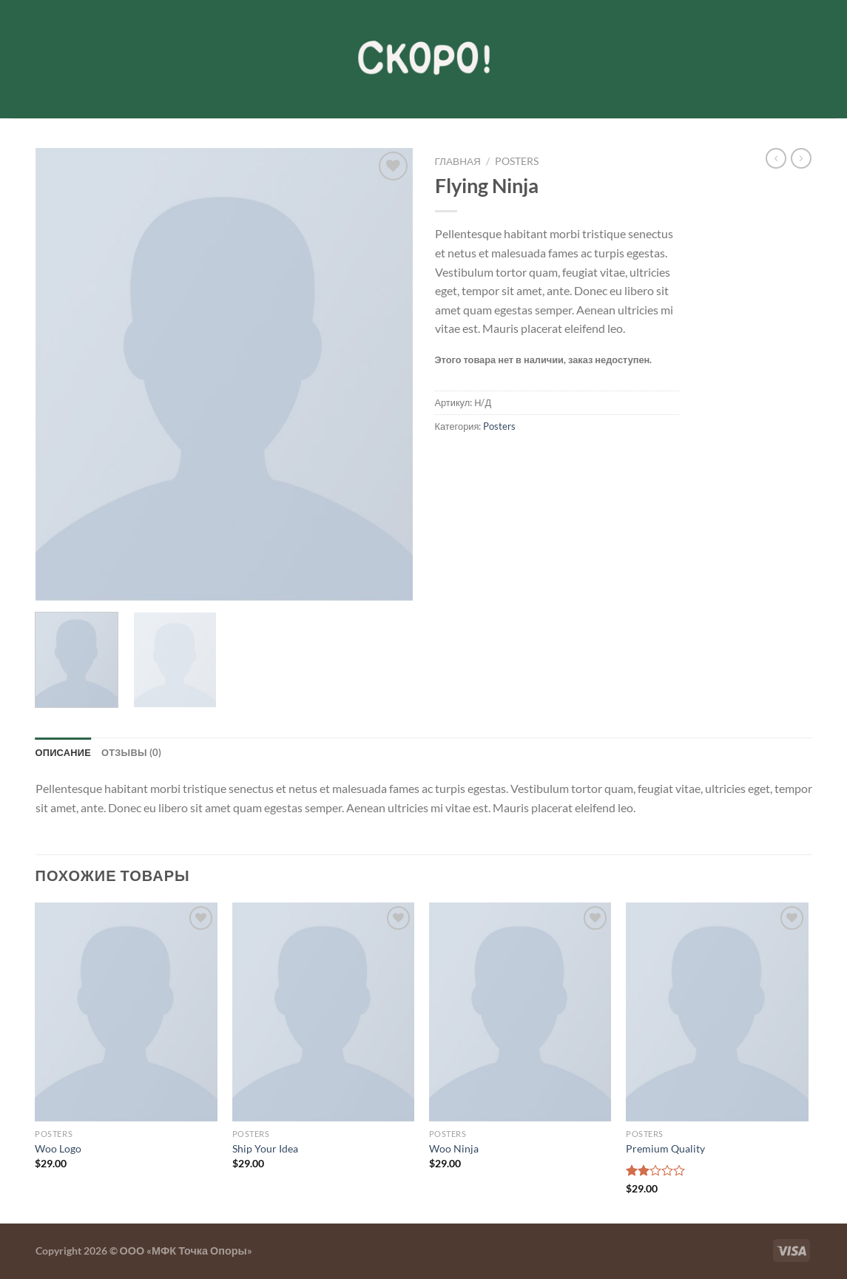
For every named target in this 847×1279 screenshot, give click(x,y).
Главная (458, 161)
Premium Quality (665, 1148)
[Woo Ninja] (520, 1011)
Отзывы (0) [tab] (131, 752)
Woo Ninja (454, 1148)
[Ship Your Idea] (323, 1011)
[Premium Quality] (717, 1011)
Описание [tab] (64, 752)
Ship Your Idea (265, 1148)
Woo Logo (58, 1148)
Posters (517, 161)
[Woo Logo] (126, 1011)
